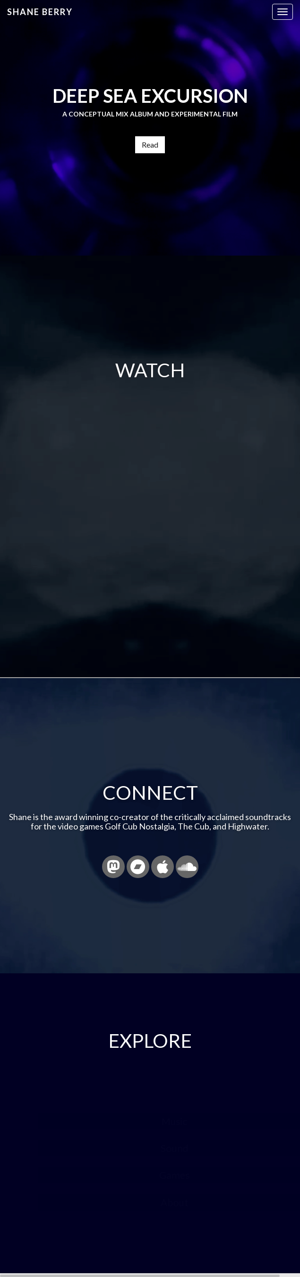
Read (150, 144)
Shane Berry (40, 12)
